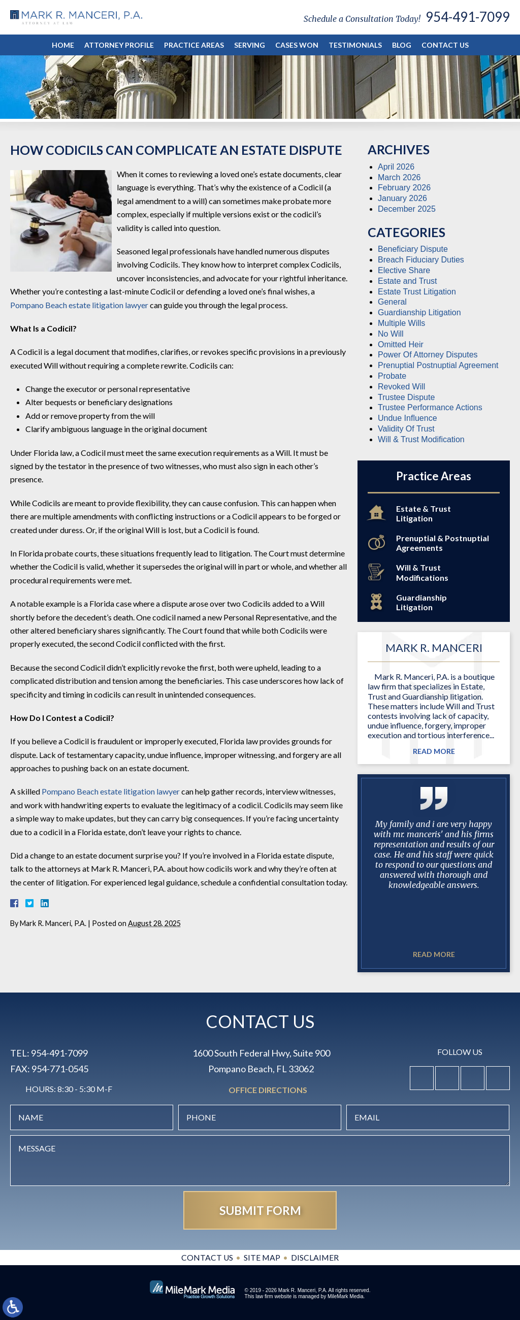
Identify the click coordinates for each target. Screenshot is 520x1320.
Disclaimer (315, 1257)
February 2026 (404, 187)
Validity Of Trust (406, 428)
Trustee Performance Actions (430, 407)
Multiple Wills (401, 323)
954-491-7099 (468, 17)
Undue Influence (407, 418)
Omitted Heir (401, 344)
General (392, 302)
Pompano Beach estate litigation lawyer (79, 305)
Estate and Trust (407, 281)
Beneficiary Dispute (413, 249)
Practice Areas (194, 45)
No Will (391, 333)
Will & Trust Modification (421, 439)
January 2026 (402, 198)
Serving (249, 45)
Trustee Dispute (406, 397)
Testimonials (355, 45)
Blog (401, 45)
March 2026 (399, 177)
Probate (392, 376)
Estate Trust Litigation (417, 291)
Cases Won (296, 45)
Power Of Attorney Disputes (428, 354)
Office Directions (268, 1090)
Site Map (262, 1257)
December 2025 (407, 209)
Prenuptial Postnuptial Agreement (438, 365)
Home (63, 45)
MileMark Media (346, 1296)
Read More (434, 751)
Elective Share (404, 270)
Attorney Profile (119, 45)
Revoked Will (401, 386)
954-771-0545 (59, 1068)
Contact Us (445, 45)
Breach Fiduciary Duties (421, 259)
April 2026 (396, 166)
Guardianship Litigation (419, 312)
